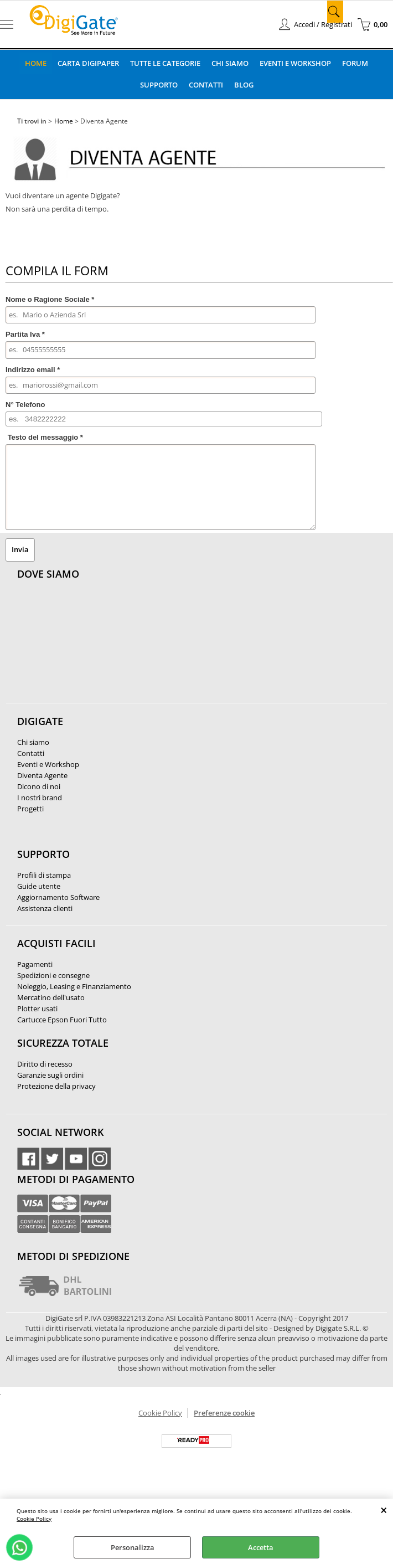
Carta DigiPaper (87, 63)
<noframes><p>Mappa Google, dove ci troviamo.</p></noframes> (100, 646)
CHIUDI (383, 1509)
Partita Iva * (25, 333)
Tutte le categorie (165, 63)
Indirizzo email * (33, 368)
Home (35, 63)
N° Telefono (25, 403)
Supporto (158, 84)
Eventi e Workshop (296, 63)
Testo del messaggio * (45, 436)
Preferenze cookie (224, 1412)
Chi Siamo (230, 63)
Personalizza (132, 1547)
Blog (244, 84)
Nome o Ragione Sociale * (50, 298)
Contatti (206, 84)
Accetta (260, 1547)
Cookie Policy (34, 1518)
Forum (356, 63)
